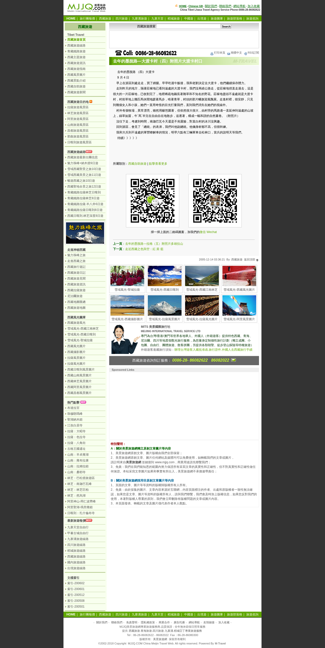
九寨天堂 (157, 18)
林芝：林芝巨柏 (78, 489)
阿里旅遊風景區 (78, 119)
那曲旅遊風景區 (78, 136)
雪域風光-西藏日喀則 (164, 289)
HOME (183, 6)
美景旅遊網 (160, 639)
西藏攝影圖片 (76, 352)
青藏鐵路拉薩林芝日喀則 (84, 192)
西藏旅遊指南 (76, 69)
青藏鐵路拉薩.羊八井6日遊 (85, 204)
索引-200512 (76, 595)
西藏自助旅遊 (137, 163)
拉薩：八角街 (76, 443)
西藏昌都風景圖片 (79, 393)
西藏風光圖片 (76, 346)
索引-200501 (76, 606)
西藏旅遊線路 (76, 45)
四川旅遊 (122, 18)
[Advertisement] (184, 39)
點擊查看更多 (158, 163)
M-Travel (220, 643)
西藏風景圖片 (76, 74)
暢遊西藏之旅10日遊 (81, 180)
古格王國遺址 (76, 449)
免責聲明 (131, 622)
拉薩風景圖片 (76, 358)
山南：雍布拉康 (78, 460)
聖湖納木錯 (75, 419)
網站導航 (239, 6)
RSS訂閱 (251, 52)
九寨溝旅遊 (139, 18)
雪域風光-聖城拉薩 (127, 289)
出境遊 (201, 18)
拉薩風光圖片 (76, 363)
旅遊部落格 (234, 18)
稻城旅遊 (174, 18)
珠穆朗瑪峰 (75, 413)
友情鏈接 (209, 622)
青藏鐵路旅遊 (76, 51)
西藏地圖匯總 (76, 302)
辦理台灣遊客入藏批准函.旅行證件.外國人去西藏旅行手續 (213, 349)
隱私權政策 (148, 622)
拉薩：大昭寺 (76, 431)
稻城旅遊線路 (76, 550)
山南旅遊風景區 (78, 125)
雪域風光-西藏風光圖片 (239, 289)
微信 (203, 232)
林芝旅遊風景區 (78, 113)
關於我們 (211, 6)
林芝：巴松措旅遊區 (81, 478)
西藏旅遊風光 (76, 323)
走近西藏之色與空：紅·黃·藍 (144, 249)
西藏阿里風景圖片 (79, 387)
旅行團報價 (87, 18)
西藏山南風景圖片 (79, 375)
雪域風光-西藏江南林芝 (202, 289)
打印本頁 (217, 52)
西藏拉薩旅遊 (76, 290)
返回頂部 (251, 259)
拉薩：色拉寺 (76, 437)
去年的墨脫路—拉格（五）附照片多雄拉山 (154, 243)
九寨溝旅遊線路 (78, 539)
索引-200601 (76, 589)
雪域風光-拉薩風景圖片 (164, 319)
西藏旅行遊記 (76, 267)
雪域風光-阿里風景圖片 (239, 319)
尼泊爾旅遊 (75, 296)
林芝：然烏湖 (76, 495)
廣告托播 (179, 622)
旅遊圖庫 (217, 18)
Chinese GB (195, 6)
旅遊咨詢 (252, 18)
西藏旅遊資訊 (76, 63)
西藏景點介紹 (76, 80)
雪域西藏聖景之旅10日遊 (84, 169)
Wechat (211, 232)
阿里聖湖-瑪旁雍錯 (80, 507)
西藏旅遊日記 (76, 272)
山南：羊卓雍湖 (78, 454)
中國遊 (188, 18)
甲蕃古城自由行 (78, 533)
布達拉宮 (73, 408)
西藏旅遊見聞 (76, 278)
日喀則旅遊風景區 (79, 142)
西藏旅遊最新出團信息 (82, 157)
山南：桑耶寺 (76, 472)
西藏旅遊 (105, 18)
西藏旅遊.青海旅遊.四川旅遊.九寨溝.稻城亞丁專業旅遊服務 (165, 630)
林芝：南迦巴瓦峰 (79, 484)
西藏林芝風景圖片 (79, 381)
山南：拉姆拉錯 (78, 466)
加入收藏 (254, 6)
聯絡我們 (225, 6)
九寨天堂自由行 (78, 527)
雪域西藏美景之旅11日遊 (84, 175)
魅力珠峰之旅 (76, 255)
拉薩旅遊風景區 (78, 107)
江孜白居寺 (75, 425)
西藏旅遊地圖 (76, 308)
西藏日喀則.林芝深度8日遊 (85, 216)
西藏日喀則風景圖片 (81, 369)
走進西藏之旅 (76, 261)
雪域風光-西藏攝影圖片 (127, 319)
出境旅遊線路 (76, 568)
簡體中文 (234, 52)
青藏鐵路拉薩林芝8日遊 (83, 198)
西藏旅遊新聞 (76, 92)
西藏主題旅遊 (76, 57)
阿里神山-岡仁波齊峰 (81, 501)
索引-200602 (76, 583)
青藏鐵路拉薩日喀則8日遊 (85, 210)
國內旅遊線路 (76, 562)
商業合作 (164, 622)
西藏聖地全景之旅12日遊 (84, 186)
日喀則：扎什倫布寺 (81, 513)
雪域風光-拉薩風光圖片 (202, 319)
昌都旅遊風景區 (78, 130)
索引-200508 (76, 601)
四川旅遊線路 (76, 545)
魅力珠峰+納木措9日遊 (82, 163)
